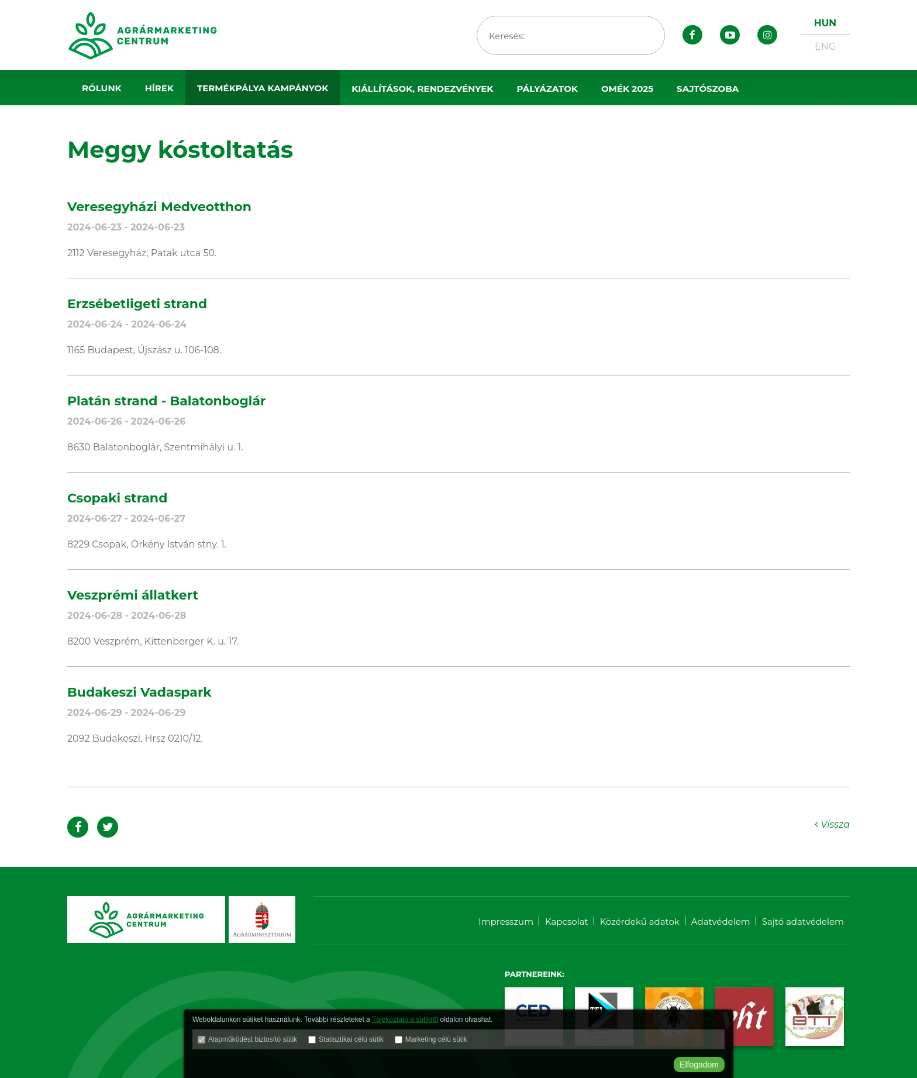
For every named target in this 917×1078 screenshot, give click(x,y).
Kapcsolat (566, 921)
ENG (825, 46)
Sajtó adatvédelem (803, 921)
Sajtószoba (708, 88)
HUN (825, 23)
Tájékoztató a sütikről (405, 1019)
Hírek (159, 88)
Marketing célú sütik (436, 1039)
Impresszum (505, 921)
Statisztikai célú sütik (351, 1039)
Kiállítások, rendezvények (422, 88)
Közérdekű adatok (640, 921)
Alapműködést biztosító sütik (252, 1039)
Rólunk (102, 88)
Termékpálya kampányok (262, 88)
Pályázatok (547, 88)
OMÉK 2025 (627, 88)
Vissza (832, 824)
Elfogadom (699, 1064)
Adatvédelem (720, 921)
